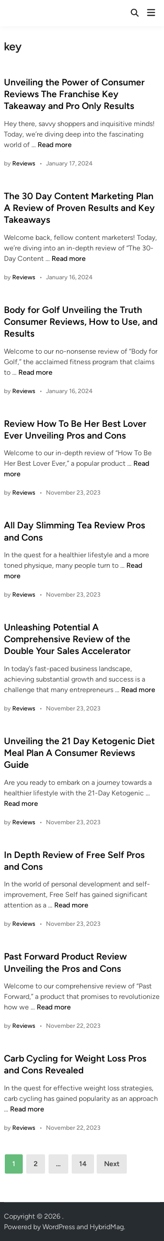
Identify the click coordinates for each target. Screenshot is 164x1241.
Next (111, 1164)
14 (83, 1164)
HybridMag (107, 1227)
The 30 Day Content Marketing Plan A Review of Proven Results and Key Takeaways (79, 207)
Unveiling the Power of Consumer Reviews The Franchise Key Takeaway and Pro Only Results (74, 94)
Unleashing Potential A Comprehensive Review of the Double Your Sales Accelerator (67, 639)
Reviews (23, 163)
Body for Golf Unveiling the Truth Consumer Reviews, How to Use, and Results (80, 321)
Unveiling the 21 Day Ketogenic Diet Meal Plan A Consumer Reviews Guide (79, 752)
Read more (55, 145)
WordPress (58, 1227)
